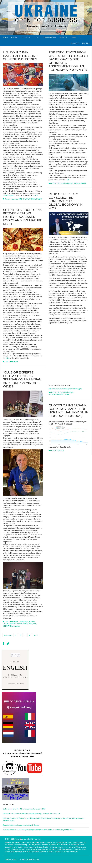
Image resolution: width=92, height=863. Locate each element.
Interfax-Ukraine (32, 860)
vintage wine (27, 624)
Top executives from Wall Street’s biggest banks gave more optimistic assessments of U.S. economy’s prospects (68, 61)
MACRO (77, 183)
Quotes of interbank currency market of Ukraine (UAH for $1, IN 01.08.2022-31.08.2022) (68, 411)
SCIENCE (32, 621)
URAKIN (83, 183)
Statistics (26, 38)
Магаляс (16, 626)
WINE (35, 624)
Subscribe (75, 43)
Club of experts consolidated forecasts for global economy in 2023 (66, 201)
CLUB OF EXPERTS (25, 199)
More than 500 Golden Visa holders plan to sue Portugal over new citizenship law (31, 813)
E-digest (14, 38)
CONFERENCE (23, 621)
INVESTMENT (37, 199)
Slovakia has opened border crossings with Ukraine (21, 825)
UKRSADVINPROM (9, 624)
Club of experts (9, 195)
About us (63, 38)
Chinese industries (11, 199)
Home (5, 38)
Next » (36, 635)
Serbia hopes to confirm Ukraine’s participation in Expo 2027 (24, 809)
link (36, 195)
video (8, 358)
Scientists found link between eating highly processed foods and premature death (22, 217)
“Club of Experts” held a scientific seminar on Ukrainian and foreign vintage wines (22, 379)
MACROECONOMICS (56, 394)
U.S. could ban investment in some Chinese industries (20, 56)
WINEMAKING (7, 626)
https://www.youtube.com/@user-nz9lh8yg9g (65, 389)
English (86, 43)
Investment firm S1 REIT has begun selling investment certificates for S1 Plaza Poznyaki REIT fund (38, 830)
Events (37, 38)
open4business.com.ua (14, 860)
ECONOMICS (68, 183)
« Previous (7, 635)
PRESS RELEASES (49, 38)
